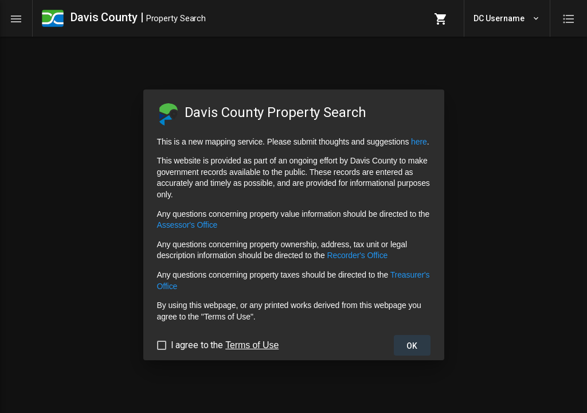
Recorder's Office (357, 255)
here (419, 141)
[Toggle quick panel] (568, 18)
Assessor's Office (187, 224)
